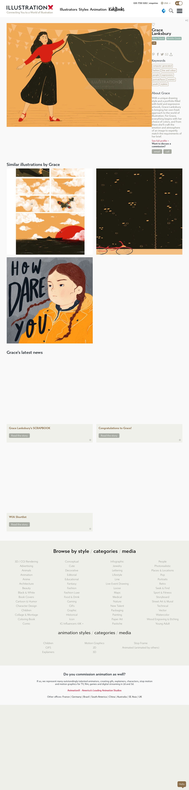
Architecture (26, 583)
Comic (26, 623)
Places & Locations (162, 570)
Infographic (117, 561)
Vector (163, 610)
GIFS (48, 647)
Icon (71, 619)
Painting (117, 614)
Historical (72, 614)
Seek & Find (163, 588)
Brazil (86, 696)
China (112, 696)
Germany (76, 696)
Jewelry (117, 566)
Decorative (71, 570)
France (66, 696)
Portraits (163, 579)
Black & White (26, 592)
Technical (162, 606)
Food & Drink (71, 597)
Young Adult (162, 623)
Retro (162, 583)
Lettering (117, 570)
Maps (117, 592)
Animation (26, 574)
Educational (72, 579)
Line (117, 579)
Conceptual (72, 561)
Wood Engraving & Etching (163, 619)
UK (140, 696)
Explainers (48, 652)
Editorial (72, 574)
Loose (117, 588)
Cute (72, 566)
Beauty (26, 588)
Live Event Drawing (117, 583)
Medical (117, 597)
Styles (83, 9)
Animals (26, 570)
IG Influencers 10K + (72, 623)
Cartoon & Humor (26, 601)
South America (99, 696)
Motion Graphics (94, 643)
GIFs (72, 606)
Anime (26, 579)
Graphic (71, 610)
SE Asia (133, 696)
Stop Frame (141, 643)
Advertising (26, 566)
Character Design (26, 606)
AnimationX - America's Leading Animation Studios (94, 690)
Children (26, 610)
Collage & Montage (26, 614)
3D (94, 652)
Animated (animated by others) (140, 647)
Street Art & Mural (162, 601)
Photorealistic (162, 566)
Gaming (71, 601)
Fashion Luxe (72, 592)
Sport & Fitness (163, 592)
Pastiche (117, 623)
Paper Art (117, 619)
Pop (162, 574)
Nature (117, 601)
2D (94, 647)
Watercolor (162, 614)
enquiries (153, 3)
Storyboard (162, 597)
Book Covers (26, 597)
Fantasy (71, 583)
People (163, 561)
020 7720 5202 (140, 3)
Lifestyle (117, 574)
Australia (122, 696)
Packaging (117, 610)
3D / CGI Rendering (26, 561)
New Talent (117, 606)
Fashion (71, 588)
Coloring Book (26, 619)
